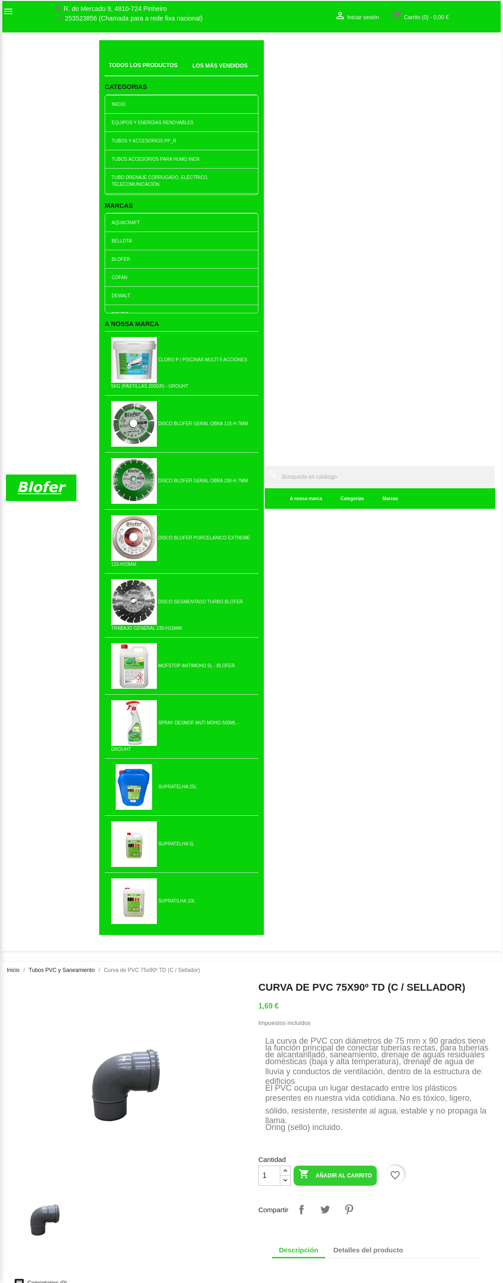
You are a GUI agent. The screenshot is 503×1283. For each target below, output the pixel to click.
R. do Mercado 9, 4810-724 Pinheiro (115, 8)
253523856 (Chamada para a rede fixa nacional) (134, 18)
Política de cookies (159, 1250)
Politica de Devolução (163, 1240)
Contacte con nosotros (38, 1189)
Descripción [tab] (298, 398)
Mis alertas (400, 1199)
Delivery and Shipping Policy (172, 1259)
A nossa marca (170, 72)
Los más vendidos (158, 1172)
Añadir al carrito (335, 323)
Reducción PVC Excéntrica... (48, 783)
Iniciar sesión (403, 1180)
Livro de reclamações (162, 1202)
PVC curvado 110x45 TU (210, 783)
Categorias (217, 72)
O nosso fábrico (28, 1180)
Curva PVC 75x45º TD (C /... (48, 634)
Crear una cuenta (409, 1189)
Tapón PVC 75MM (292, 783)
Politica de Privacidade (164, 1231)
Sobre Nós (21, 1170)
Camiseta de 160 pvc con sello (292, 634)
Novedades (148, 1162)
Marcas (254, 72)
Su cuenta (406, 1156)
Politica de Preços (157, 1221)
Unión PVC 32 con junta (129, 783)
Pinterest (349, 358)
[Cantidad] (269, 324)
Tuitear (325, 358)
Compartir (301, 358)
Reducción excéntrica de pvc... (373, 634)
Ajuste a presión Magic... (211, 931)
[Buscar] (311, 51)
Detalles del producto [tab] (368, 398)
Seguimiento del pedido (418, 1170)
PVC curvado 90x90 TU (455, 783)
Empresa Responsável (164, 1211)
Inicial (113, 61)
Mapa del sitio (25, 1199)
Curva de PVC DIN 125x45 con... (292, 931)
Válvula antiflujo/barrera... (373, 931)
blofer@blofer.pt (315, 1218)
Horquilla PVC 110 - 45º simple (211, 634)
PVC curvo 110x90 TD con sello (454, 634)
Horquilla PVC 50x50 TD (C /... (129, 634)
